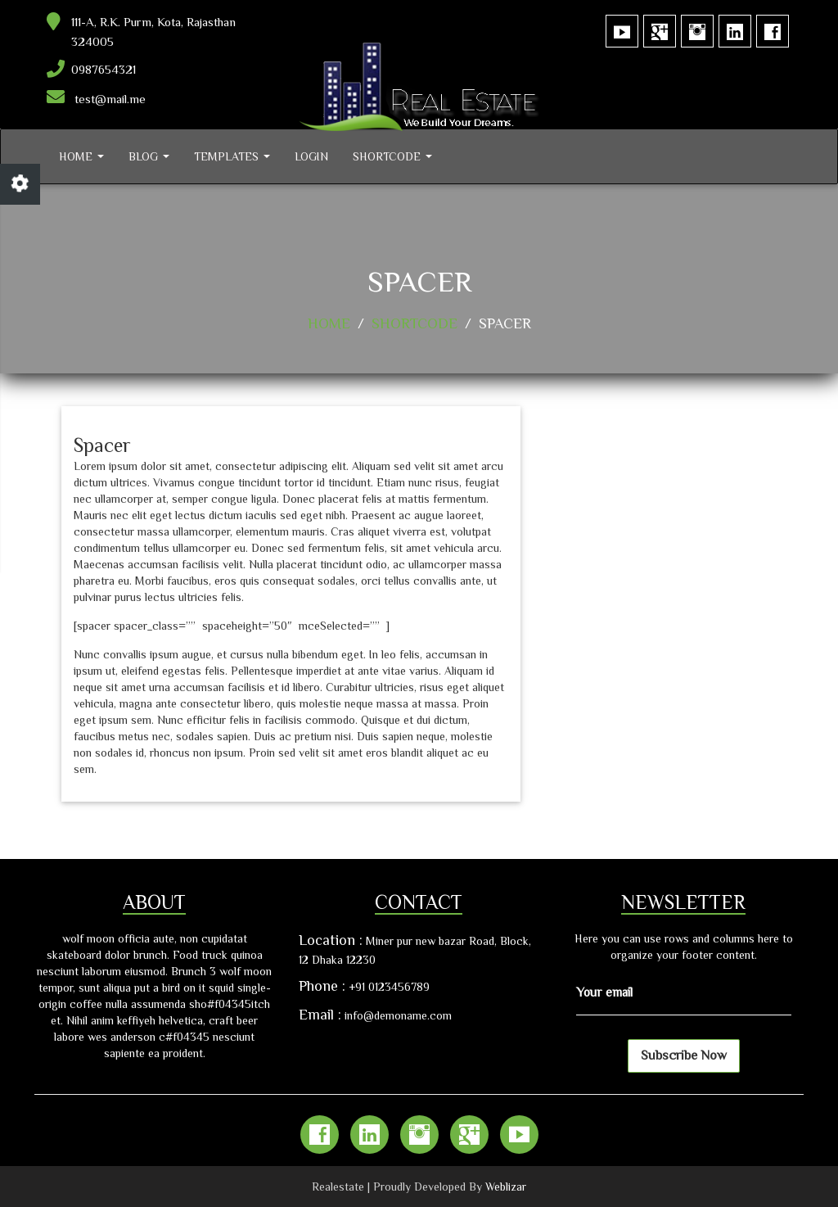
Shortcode (392, 156)
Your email (604, 992)
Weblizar (505, 1186)
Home (81, 156)
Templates (232, 156)
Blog (148, 156)
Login (311, 156)
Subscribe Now (684, 1055)
